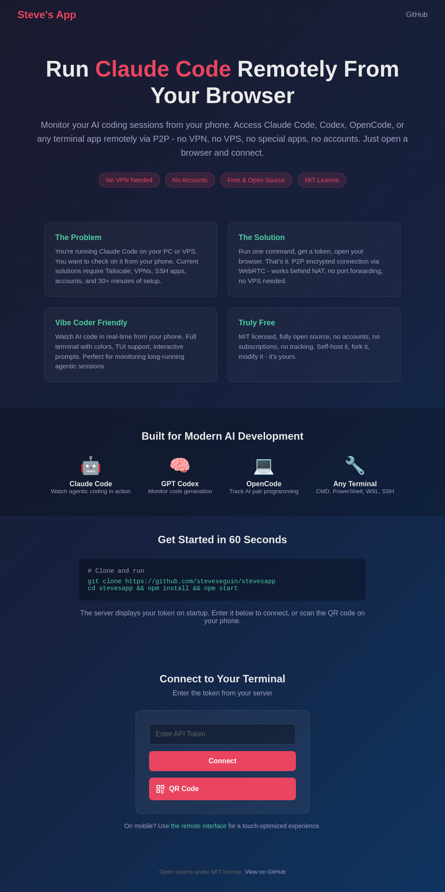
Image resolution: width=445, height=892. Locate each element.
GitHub (417, 14)
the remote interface (198, 829)
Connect (222, 764)
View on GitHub (265, 875)
